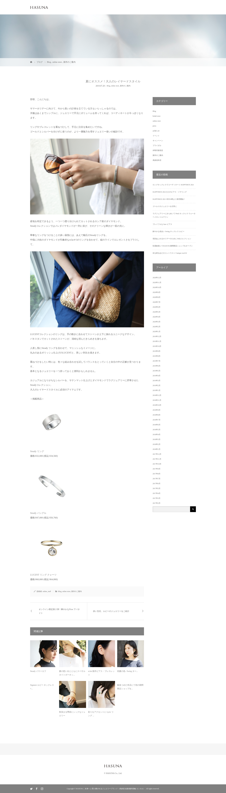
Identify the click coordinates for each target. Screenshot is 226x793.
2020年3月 (156, 322)
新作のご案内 (125, 86)
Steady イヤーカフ (38, 671)
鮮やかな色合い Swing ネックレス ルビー (168, 231)
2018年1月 (156, 449)
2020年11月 (157, 282)
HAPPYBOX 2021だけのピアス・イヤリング (170, 192)
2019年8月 (156, 356)
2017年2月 (156, 503)
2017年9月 (156, 469)
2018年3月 (156, 439)
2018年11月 (157, 400)
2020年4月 (156, 317)
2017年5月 (156, 488)
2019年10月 (157, 346)
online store (115, 86)
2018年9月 (156, 410)
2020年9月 (156, 292)
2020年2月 (156, 327)
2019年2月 (156, 385)
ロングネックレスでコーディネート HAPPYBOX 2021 (173, 185)
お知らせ (156, 131)
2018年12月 (157, 395)
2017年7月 (156, 479)
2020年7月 (156, 302)
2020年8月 (156, 297)
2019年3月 (156, 381)
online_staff (47, 591)
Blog (108, 86)
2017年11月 (157, 459)
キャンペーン (158, 141)
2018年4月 (156, 434)
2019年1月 (156, 390)
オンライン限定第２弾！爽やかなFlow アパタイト (59, 611)
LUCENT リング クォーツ (43, 575)
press (154, 126)
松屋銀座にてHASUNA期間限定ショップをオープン (173, 246)
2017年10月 (157, 464)
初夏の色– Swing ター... (127, 671)
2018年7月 (156, 420)
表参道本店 (157, 160)
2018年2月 (156, 444)
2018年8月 (156, 415)
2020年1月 (156, 332)
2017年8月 (156, 474)
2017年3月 (156, 498)
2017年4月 (156, 493)
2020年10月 (157, 287)
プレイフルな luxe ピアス (162, 224)
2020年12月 (157, 278)
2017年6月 (156, 484)
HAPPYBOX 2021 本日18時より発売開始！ (169, 199)
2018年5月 (156, 430)
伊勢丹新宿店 (158, 150)
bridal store (156, 116)
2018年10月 (157, 405)
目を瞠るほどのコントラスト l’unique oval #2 (170, 253)
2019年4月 (156, 376)
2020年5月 (156, 312)
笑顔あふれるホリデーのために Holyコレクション (172, 239)
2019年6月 (156, 366)
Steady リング (37, 451)
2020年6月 (156, 307)
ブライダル (157, 145)
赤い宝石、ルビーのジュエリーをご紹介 (111, 611)
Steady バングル (38, 513)
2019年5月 (156, 371)
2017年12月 (157, 454)
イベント (156, 136)
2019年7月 (156, 361)
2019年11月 (157, 341)
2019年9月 (156, 351)
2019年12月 (157, 336)
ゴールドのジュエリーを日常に (165, 206)
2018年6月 (156, 425)
